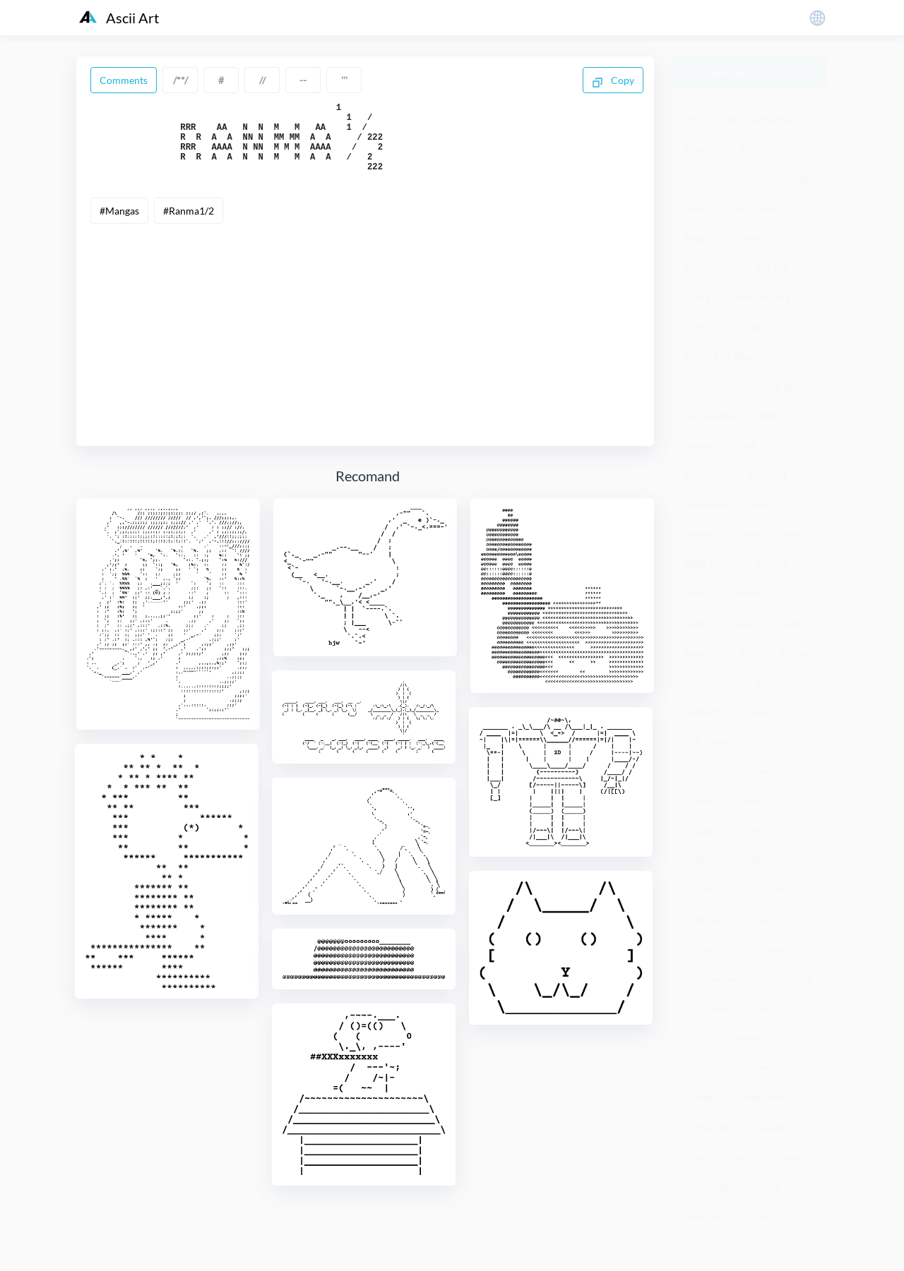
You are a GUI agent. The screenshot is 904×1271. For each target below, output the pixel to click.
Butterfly (703, 712)
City (693, 1038)
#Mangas (119, 225)
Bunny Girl (707, 682)
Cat (798, 830)
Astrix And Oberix (723, 356)
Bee (750, 534)
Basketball (706, 504)
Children (763, 949)
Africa (754, 149)
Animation (707, 267)
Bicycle (772, 564)
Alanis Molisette (778, 178)
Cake (757, 712)
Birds (695, 593)
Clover (760, 1067)
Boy (747, 652)
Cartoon (754, 801)
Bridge (794, 652)
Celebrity (754, 860)
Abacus (700, 149)
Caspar (699, 830)
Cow (694, 1156)
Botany (699, 652)
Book (789, 623)
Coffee (698, 1097)
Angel (696, 237)
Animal (749, 237)
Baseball (767, 475)
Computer (760, 1097)
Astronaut (706, 386)
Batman (701, 534)
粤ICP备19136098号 (716, 1249)
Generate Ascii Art (749, 72)
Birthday (750, 593)
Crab (739, 1156)
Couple (769, 1127)
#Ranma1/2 (188, 225)
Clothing (703, 1067)
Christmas (706, 1008)
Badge (697, 445)
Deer (764, 1216)
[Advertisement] (365, 344)
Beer (792, 534)
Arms (696, 326)
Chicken (702, 949)
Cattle (697, 860)
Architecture (762, 297)
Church (769, 1008)
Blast (743, 623)
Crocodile (705, 1186)
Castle (752, 830)
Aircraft (701, 178)
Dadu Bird (706, 1216)
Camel (698, 801)
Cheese (774, 890)
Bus (763, 682)
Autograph (775, 386)
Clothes (743, 1038)
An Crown (753, 208)
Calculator (707, 741)
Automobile (710, 415)
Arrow (746, 326)
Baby (771, 415)
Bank (745, 445)
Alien (695, 208)
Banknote (704, 475)
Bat (760, 504)
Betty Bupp (708, 564)
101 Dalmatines (759, 119)
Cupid (764, 1186)
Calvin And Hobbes (726, 771)
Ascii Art (119, 17)
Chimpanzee (711, 978)
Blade (696, 623)
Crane (787, 1156)
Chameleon (709, 890)
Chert (760, 919)
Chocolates (786, 978)
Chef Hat (703, 919)
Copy (613, 81)
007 (692, 119)
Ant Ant (771, 267)
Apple (697, 297)
